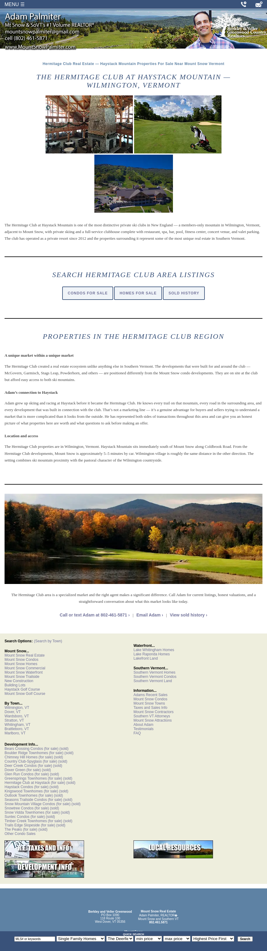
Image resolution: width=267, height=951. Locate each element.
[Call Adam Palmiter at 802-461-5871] (243, 4)
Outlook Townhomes (21, 795)
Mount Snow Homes (21, 664)
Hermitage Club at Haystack (27, 783)
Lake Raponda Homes (152, 654)
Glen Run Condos (19, 774)
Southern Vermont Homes (154, 672)
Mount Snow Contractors (154, 712)
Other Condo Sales (20, 834)
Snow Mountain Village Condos (30, 804)
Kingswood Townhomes (24, 791)
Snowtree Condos (19, 808)
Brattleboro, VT (17, 729)
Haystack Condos (19, 787)
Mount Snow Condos (21, 659)
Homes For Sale (138, 293)
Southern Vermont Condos (155, 677)
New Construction (19, 681)
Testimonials (144, 729)
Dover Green (15, 770)
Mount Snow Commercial (25, 668)
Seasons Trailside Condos (26, 800)
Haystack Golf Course (22, 689)
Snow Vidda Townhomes (24, 812)
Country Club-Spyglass (23, 761)
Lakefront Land (146, 658)
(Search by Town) (48, 641)
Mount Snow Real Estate (25, 655)
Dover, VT (13, 712)
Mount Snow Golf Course (25, 694)
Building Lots (15, 685)
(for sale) (51, 749)
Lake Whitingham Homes (154, 650)
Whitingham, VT (17, 725)
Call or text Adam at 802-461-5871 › (95, 615)
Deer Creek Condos (21, 766)
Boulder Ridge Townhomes (26, 753)
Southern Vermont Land (153, 681)
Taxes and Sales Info (150, 708)
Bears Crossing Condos (24, 749)
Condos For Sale (88, 293)
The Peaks (13, 829)
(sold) (63, 749)
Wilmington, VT (17, 708)
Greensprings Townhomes (26, 778)
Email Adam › (149, 615)
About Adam (143, 725)
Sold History (183, 293)
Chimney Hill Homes (21, 757)
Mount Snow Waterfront (24, 672)
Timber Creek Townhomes (26, 821)
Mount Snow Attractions (153, 720)
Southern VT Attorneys (152, 716)
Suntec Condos (17, 817)
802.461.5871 (158, 922)
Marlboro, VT (15, 733)
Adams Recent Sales (150, 695)
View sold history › (188, 615)
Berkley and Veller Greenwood (110, 911)
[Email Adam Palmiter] (259, 4)
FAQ (137, 733)
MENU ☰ (15, 4)
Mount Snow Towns (149, 703)
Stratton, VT (14, 720)
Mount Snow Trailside (22, 677)
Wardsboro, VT (17, 716)
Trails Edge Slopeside (22, 825)
